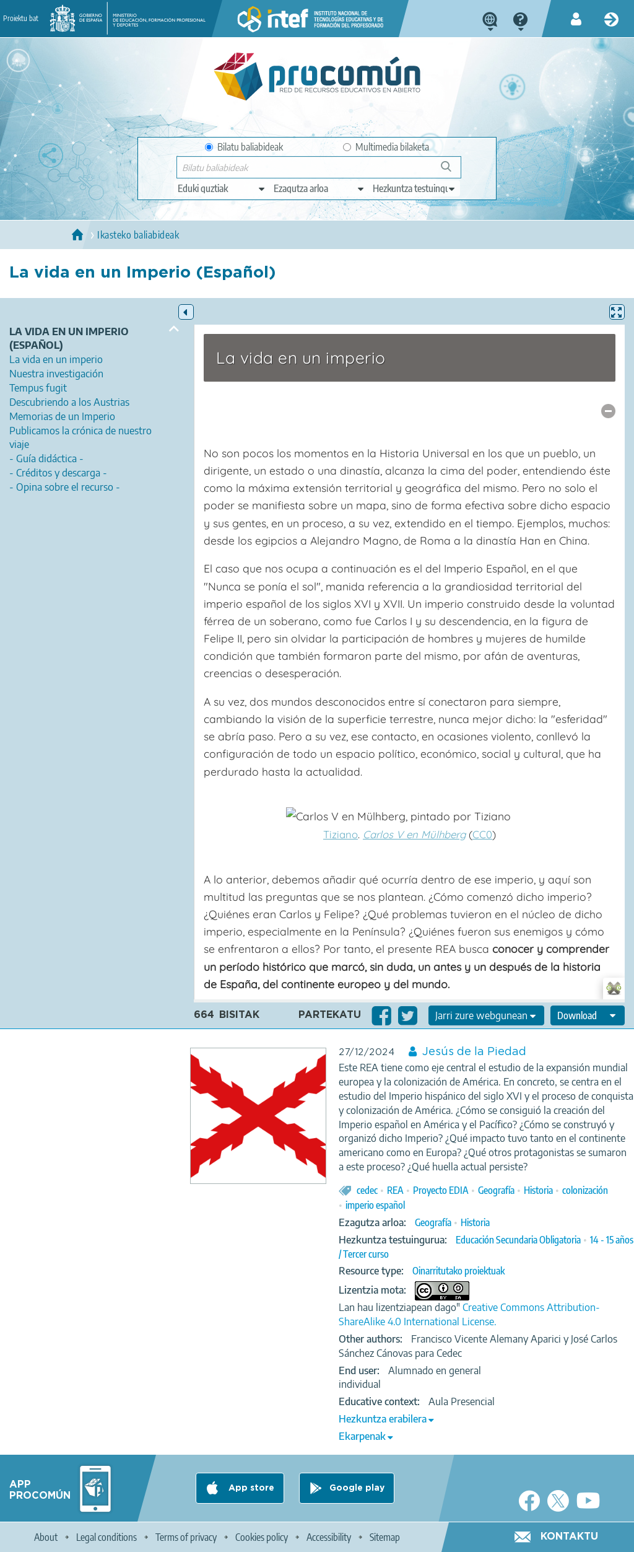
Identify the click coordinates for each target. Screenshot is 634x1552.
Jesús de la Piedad (474, 1052)
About (46, 1537)
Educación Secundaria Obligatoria (518, 1240)
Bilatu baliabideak (244, 147)
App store (250, 1488)
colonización (585, 1190)
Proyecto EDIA (441, 1190)
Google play (356, 1488)
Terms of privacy (186, 1537)
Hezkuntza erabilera (383, 1419)
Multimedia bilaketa (386, 147)
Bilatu (452, 171)
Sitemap (385, 1537)
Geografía (496, 1190)
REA (395, 1190)
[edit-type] (222, 188)
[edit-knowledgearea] (319, 188)
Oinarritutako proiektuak (458, 1271)
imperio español (375, 1205)
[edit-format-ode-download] (587, 1015)
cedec (367, 1190)
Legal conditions (106, 1537)
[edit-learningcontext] (414, 188)
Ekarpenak (362, 1436)
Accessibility (328, 1537)
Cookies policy (261, 1537)
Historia (538, 1190)
